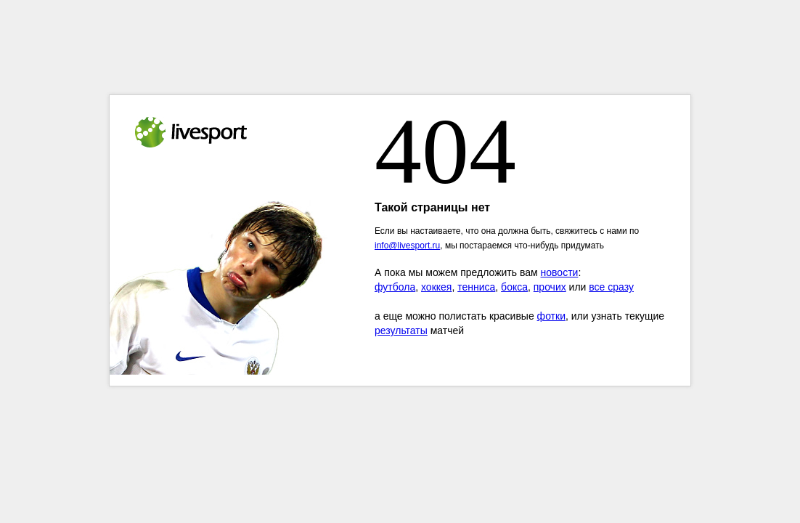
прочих (550, 287)
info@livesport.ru (407, 245)
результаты (401, 330)
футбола (395, 287)
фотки (551, 316)
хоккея (436, 287)
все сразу (611, 287)
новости (560, 272)
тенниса (476, 287)
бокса (514, 287)
